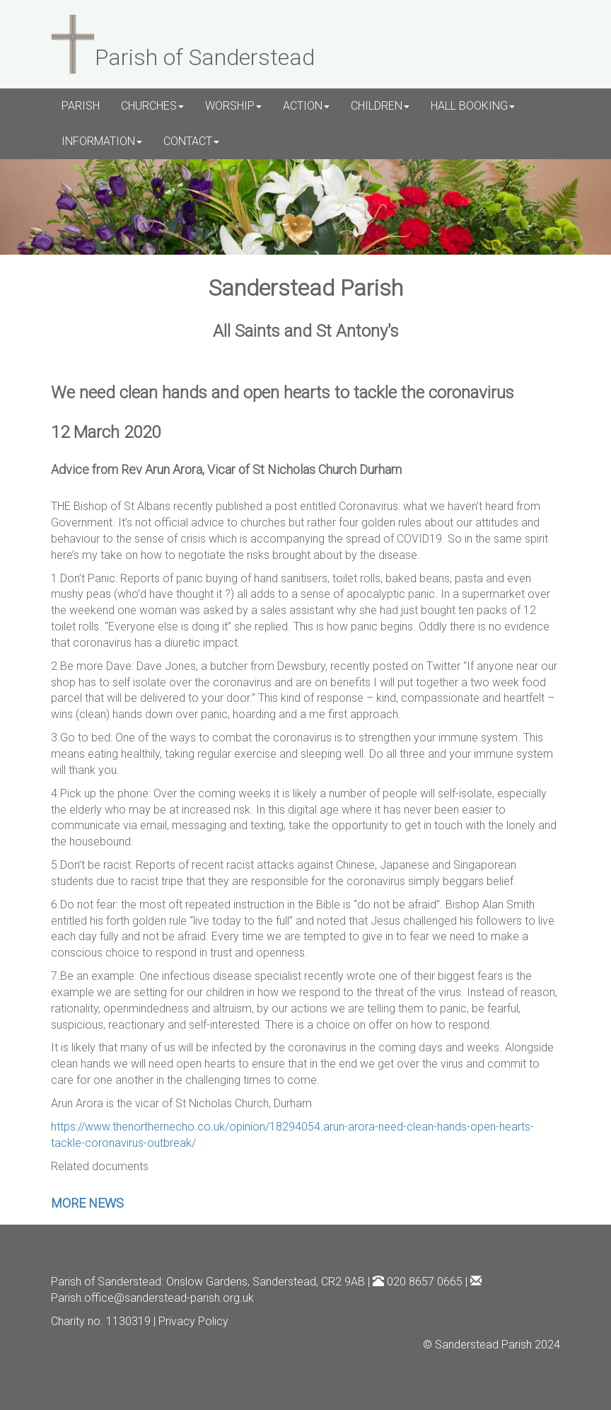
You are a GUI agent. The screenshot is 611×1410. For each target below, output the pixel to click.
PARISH (81, 105)
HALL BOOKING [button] (473, 105)
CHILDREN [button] (380, 105)
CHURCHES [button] (152, 105)
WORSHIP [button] (233, 105)
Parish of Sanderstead (106, 1281)
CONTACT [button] (191, 141)
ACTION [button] (306, 105)
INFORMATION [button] (102, 141)
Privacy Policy (193, 1321)
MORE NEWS (87, 1203)
